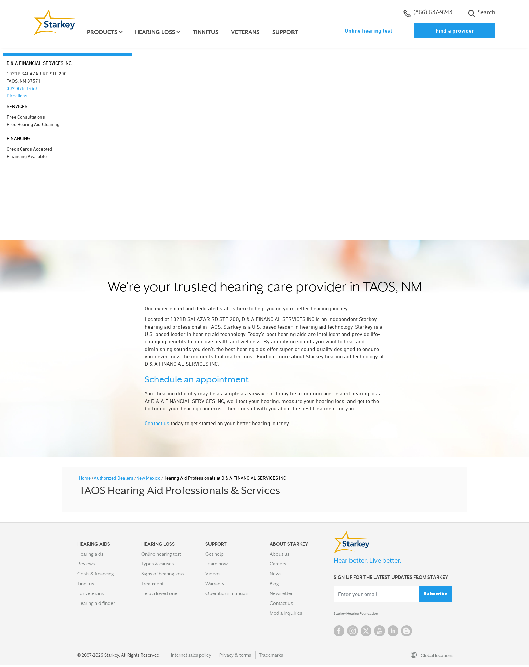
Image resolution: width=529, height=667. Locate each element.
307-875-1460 (22, 88)
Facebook (339, 632)
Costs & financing (95, 573)
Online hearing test (368, 31)
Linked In (393, 632)
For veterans (90, 593)
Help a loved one (159, 593)
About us (279, 554)
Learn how (216, 563)
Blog (274, 583)
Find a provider (455, 31)
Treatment (152, 583)
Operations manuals (226, 593)
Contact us (157, 423)
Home (85, 478)
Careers (278, 563)
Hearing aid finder (96, 603)
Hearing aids (90, 554)
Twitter (366, 632)
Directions (17, 95)
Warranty (214, 583)
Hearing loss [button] (158, 32)
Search (481, 13)
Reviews (86, 563)
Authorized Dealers (114, 478)
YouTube (379, 632)
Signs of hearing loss (162, 573)
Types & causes (157, 563)
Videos (212, 573)
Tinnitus (208, 32)
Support (288, 32)
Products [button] (105, 32)
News (275, 573)
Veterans (248, 32)
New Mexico (148, 478)
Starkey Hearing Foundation (363, 614)
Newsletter (281, 593)
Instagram (352, 632)
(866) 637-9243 (427, 13)
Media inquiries (286, 613)
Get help (214, 554)
